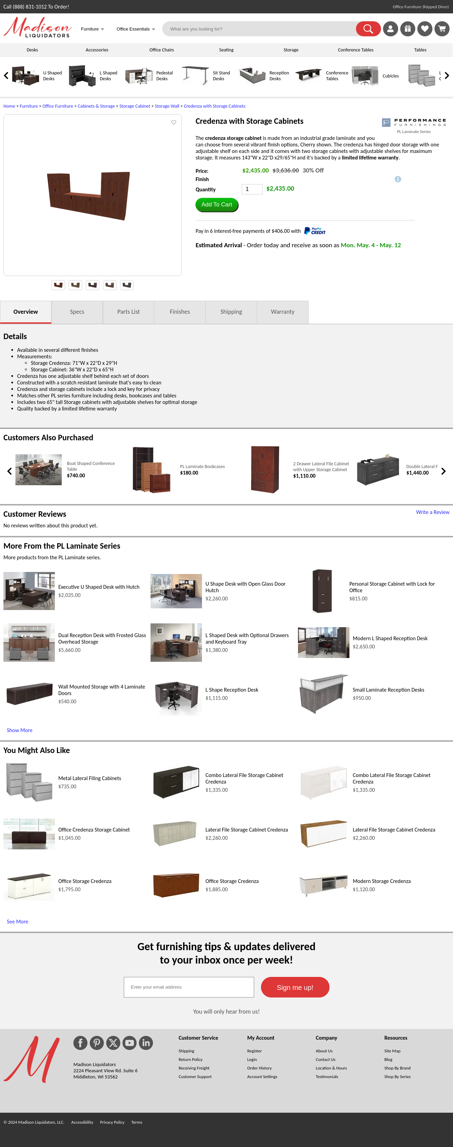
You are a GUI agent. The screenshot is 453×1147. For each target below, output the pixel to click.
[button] (368, 28)
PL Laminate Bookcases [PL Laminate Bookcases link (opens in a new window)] (202, 466)
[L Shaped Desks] (82, 88)
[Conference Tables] (308, 88)
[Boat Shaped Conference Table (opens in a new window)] (38, 484)
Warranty (282, 311)
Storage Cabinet (134, 106)
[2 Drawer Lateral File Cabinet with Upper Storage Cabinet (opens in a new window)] (265, 492)
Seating (226, 50)
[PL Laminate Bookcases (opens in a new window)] (151, 492)
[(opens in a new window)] (414, 122)
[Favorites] (424, 34)
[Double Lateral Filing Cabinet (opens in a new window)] (378, 486)
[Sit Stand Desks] (195, 88)
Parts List (128, 311)
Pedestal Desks (164, 76)
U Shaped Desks (52, 76)
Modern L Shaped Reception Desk (390, 638)
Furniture (29, 106)
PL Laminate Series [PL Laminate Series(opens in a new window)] (414, 131)
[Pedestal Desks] (139, 88)
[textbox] (189, 987)
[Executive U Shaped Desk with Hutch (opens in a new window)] (29, 608)
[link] (442, 28)
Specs (77, 311)
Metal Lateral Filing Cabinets (89, 778)
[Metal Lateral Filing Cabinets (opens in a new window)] (29, 801)
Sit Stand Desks (221, 76)
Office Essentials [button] (136, 29)
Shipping (231, 311)
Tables (420, 50)
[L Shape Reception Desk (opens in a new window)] (176, 713)
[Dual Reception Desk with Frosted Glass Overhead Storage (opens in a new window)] (29, 660)
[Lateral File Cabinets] (422, 88)
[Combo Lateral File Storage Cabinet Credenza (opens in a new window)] (176, 800)
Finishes (180, 311)
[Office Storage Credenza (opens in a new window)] (29, 899)
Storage (291, 50)
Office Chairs (162, 50)
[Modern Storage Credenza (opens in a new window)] (323, 896)
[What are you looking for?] (263, 28)
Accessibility (82, 1122)
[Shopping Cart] (442, 28)
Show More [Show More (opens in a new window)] (20, 730)
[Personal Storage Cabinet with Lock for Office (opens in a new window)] (322, 613)
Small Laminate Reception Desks (389, 689)
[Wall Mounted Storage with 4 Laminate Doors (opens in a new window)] (29, 704)
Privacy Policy (112, 1122)
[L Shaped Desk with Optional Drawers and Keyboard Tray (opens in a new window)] (176, 660)
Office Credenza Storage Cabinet (94, 829)
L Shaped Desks (108, 76)
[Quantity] (252, 189)
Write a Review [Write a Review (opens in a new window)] (433, 512)
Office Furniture (58, 106)
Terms (136, 1122)
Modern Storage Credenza (382, 881)
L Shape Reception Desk (231, 689)
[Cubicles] (365, 88)
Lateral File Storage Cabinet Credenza (246, 829)
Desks (32, 50)
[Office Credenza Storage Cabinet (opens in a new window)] (29, 847)
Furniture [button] (92, 29)
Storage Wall (167, 106)
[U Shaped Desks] (25, 88)
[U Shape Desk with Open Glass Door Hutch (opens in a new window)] (176, 606)
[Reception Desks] (252, 88)
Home (9, 106)
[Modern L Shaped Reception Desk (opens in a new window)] (323, 656)
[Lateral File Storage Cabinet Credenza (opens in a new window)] (176, 847)
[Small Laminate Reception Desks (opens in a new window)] (323, 713)
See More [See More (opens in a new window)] (17, 921)
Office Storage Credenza (84, 881)
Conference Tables (356, 50)
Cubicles (391, 76)
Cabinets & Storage (96, 106)
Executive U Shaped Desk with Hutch (99, 587)
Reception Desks (279, 76)
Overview (25, 311)
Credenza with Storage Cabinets (215, 106)
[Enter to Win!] (407, 34)
